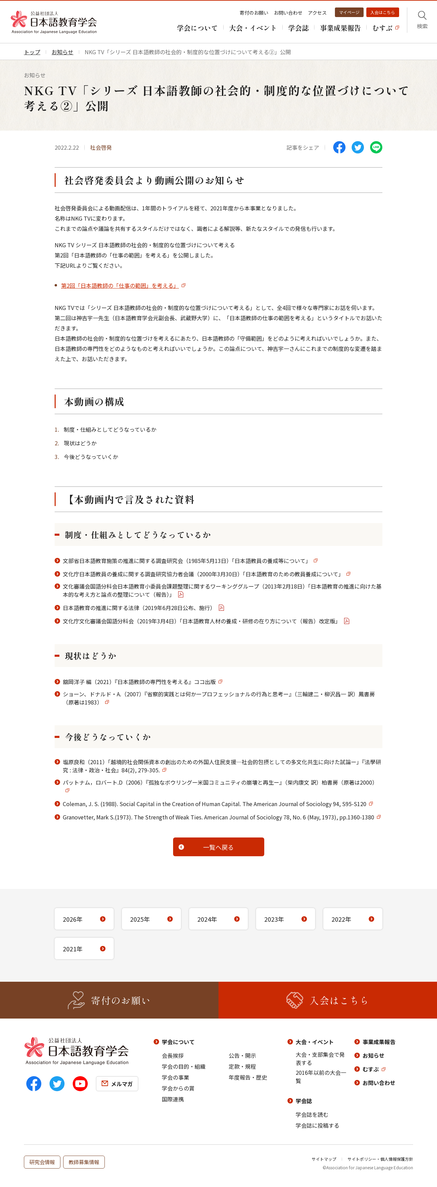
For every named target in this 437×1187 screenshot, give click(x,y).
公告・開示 (242, 1055)
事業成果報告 (379, 1042)
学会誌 (304, 1101)
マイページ (349, 12)
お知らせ (373, 1055)
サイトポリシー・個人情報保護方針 (380, 1159)
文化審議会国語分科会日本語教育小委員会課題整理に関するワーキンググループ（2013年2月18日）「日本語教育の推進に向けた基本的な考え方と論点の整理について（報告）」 (222, 590)
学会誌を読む (312, 1114)
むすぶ (371, 1069)
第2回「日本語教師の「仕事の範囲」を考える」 (120, 285)
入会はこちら (382, 12)
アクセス (317, 12)
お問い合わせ (288, 12)
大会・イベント (315, 1042)
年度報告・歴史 (248, 1077)
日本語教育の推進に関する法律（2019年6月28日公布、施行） (139, 608)
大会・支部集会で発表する (320, 1058)
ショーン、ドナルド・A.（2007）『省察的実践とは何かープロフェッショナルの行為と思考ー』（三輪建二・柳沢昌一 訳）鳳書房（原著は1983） (219, 698)
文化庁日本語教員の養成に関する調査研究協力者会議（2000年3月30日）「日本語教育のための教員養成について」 (203, 574)
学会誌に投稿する (317, 1125)
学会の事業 (175, 1077)
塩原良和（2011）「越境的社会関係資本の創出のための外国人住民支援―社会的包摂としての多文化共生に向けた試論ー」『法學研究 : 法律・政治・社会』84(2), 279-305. (222, 766)
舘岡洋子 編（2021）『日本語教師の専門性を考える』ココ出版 (139, 682)
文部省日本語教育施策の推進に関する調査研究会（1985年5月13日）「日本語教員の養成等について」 (187, 561)
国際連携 (173, 1099)
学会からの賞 (178, 1088)
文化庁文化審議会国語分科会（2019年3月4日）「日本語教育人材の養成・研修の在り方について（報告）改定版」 (202, 621)
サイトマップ (324, 1159)
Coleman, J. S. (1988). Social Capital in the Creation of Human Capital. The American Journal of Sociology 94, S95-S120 (214, 804)
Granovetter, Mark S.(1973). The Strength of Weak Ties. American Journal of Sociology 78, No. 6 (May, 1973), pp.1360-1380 (218, 817)
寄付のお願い (254, 12)
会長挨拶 (173, 1055)
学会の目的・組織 (184, 1066)
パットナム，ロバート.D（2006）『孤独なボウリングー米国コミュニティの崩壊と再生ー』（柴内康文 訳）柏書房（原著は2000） (220, 782)
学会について (178, 1042)
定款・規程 (242, 1066)
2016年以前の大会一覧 (321, 1076)
